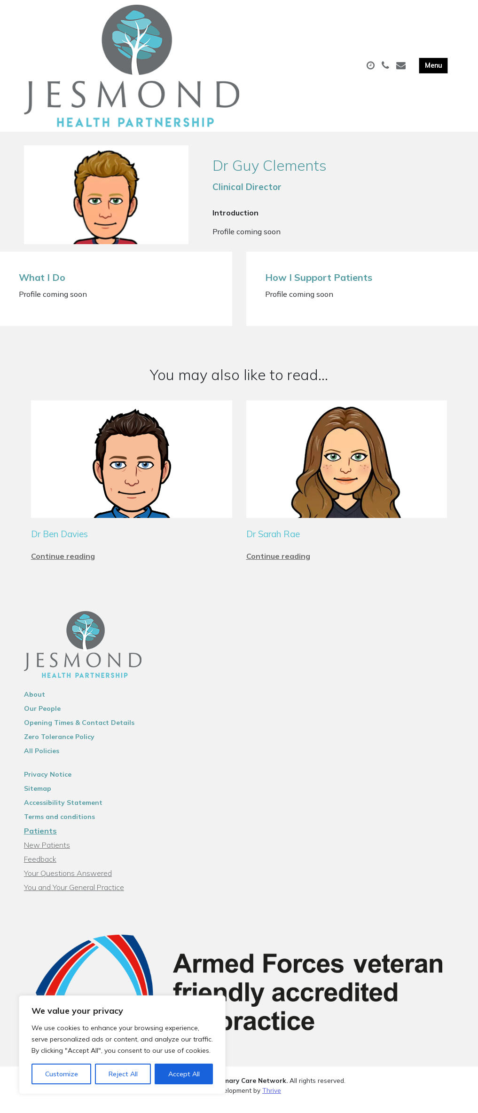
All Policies (41, 762)
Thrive (271, 1102)
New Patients (47, 856)
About (34, 706)
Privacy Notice (47, 786)
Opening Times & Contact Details (79, 734)
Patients (40, 842)
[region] (122, 1044)
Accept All (184, 1074)
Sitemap (37, 800)
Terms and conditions (59, 828)
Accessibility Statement (63, 814)
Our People (42, 720)
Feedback (40, 870)
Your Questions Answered (68, 885)
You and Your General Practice (74, 899)
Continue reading (63, 567)
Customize (61, 1074)
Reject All (123, 1074)
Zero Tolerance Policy (59, 748)
